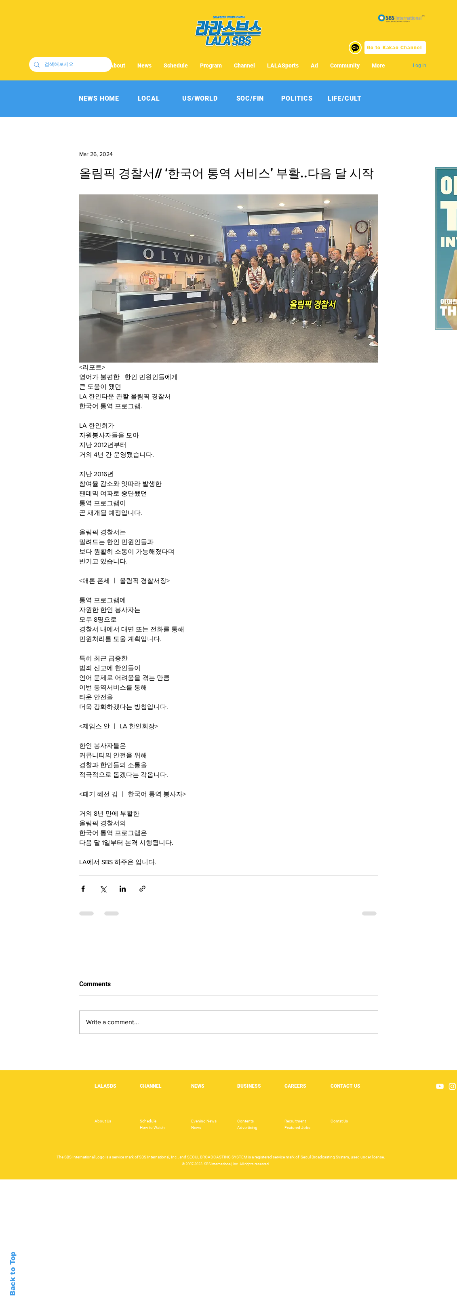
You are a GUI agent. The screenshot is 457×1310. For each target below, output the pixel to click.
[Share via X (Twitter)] (103, 888)
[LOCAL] (149, 98)
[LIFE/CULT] (345, 98)
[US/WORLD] (200, 98)
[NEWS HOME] (99, 98)
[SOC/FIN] (250, 98)
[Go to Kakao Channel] (395, 47)
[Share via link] (142, 888)
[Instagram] (452, 1086)
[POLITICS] (297, 98)
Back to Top (13, 1274)
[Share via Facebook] (83, 888)
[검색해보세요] (69, 64)
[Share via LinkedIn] (122, 888)
